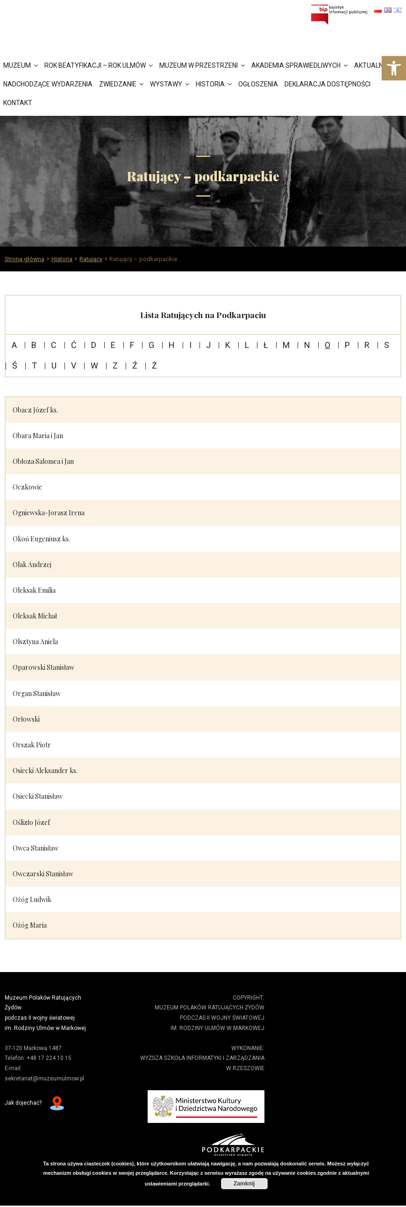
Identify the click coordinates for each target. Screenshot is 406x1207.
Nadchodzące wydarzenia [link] (48, 85)
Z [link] (115, 367)
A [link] (14, 346)
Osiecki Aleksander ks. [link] (45, 771)
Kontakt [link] (17, 103)
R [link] (367, 346)
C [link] (54, 346)
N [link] (307, 346)
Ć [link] (74, 346)
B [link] (33, 346)
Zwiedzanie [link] (117, 85)
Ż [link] (154, 367)
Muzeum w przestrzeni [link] (198, 66)
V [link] (73, 367)
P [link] (347, 346)
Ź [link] (134, 367)
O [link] (327, 346)
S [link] (386, 346)
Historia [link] (210, 85)
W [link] (94, 367)
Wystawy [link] (166, 85)
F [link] (132, 346)
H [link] (172, 346)
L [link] (247, 346)
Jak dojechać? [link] (23, 1104)
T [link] (34, 367)
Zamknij (244, 1183)
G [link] (151, 346)
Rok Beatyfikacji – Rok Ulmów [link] (95, 66)
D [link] (93, 346)
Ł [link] (266, 346)
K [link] (227, 346)
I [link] (190, 346)
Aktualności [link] (375, 66)
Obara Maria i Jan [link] (38, 437)
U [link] (54, 367)
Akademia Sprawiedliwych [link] (296, 66)
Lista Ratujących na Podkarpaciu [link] (203, 315)
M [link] (286, 346)
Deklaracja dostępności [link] (327, 85)
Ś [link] (14, 367)
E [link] (113, 346)
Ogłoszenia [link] (258, 85)
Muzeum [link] (17, 66)
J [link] (208, 346)
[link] (394, 68)
